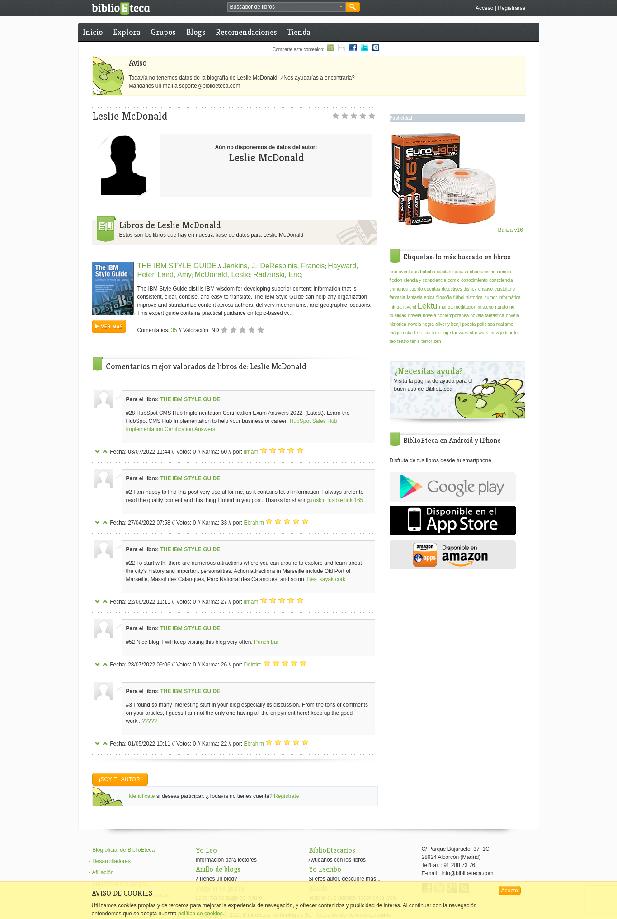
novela (414, 315)
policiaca (486, 324)
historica (474, 297)
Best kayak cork (326, 579)
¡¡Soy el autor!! (120, 779)
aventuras (409, 271)
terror (426, 341)
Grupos (163, 32)
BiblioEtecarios (332, 850)
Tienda (298, 32)
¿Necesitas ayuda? (428, 371)
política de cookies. (201, 913)
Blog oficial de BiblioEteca (123, 850)
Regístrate (286, 796)
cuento (416, 288)
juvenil (409, 307)
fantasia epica (421, 297)
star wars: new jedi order (494, 332)
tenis (415, 341)
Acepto (509, 890)
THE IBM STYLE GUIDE (178, 266)
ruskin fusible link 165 (337, 500)
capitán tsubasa (452, 271)
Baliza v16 (457, 230)
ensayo (485, 288)
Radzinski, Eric (277, 274)
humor (490, 297)
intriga (396, 307)
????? (149, 721)
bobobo (427, 271)
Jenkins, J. (240, 266)
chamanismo (482, 271)
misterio (486, 307)
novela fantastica (487, 315)
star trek (413, 332)
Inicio (93, 32)
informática (510, 297)
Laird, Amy (174, 274)
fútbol (458, 297)
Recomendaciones (246, 32)
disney (470, 288)
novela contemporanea (446, 315)
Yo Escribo (325, 869)
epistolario (504, 288)
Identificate (142, 796)
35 (174, 330)
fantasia (397, 297)
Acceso (484, 8)
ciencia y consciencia (425, 280)
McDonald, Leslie (222, 274)
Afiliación (103, 872)
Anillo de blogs (218, 869)
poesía (469, 324)
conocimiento (474, 280)
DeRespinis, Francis (292, 266)
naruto (501, 307)
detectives (452, 288)
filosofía (444, 297)
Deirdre (252, 664)
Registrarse (511, 8)
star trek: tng (436, 332)
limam (251, 452)
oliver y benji (448, 324)
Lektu (428, 305)
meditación (465, 307)
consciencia (501, 280)
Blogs (195, 32)
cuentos (432, 288)
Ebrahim (254, 523)
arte (393, 271)
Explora (126, 32)
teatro (403, 341)
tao (393, 341)
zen (437, 341)
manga (446, 307)
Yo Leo (206, 850)
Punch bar (266, 642)
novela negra (421, 324)
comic (453, 280)
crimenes (399, 288)
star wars (459, 332)
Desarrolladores (111, 861)
